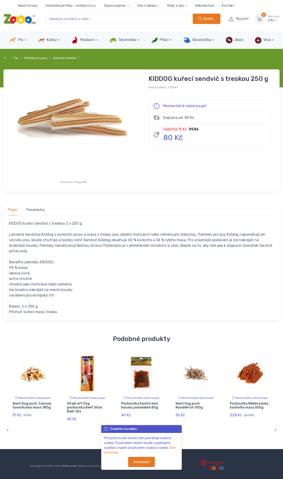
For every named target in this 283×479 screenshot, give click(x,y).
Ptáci (160, 40)
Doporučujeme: (115, 6)
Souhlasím (141, 462)
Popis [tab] (12, 210)
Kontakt (228, 6)
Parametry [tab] (35, 210)
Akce (234, 40)
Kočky (47, 40)
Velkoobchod (204, 6)
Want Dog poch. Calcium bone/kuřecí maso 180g (32, 405)
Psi (16, 40)
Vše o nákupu (147, 6)
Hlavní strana (27, 6)
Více (262, 40)
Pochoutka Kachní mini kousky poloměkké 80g (139, 405)
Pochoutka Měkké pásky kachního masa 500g (249, 405)
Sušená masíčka (64, 58)
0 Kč (274, 19)
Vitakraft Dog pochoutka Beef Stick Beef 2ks (84, 407)
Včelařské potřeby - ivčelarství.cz (71, 6)
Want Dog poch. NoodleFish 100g (189, 405)
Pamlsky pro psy (35, 58)
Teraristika (123, 40)
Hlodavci (83, 40)
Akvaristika (197, 40)
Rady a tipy (175, 6)
